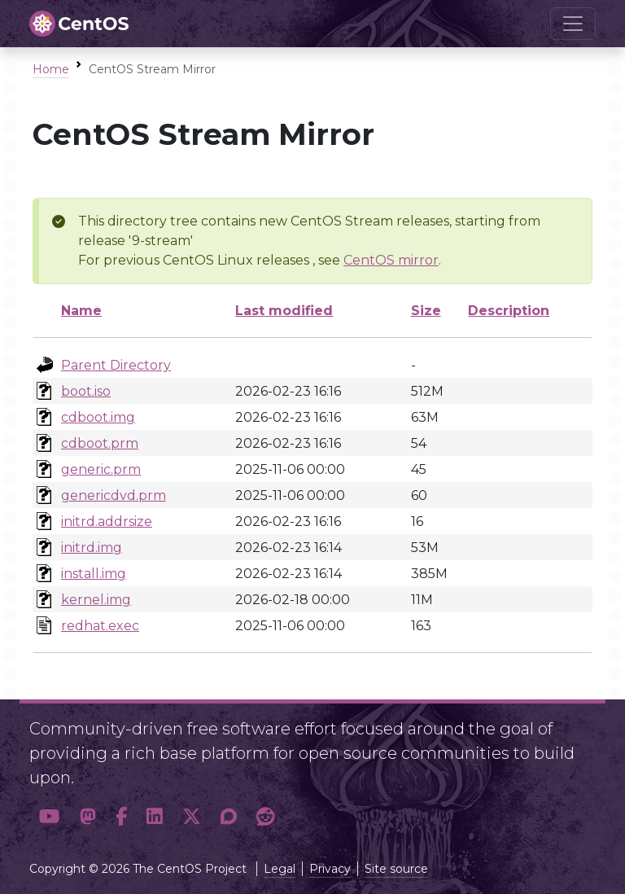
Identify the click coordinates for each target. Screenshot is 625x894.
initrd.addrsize (106, 521)
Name (81, 310)
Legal (279, 868)
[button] (49, 817)
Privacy (330, 868)
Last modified (284, 310)
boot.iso (86, 391)
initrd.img (91, 547)
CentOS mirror (391, 260)
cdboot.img (98, 417)
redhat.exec (100, 625)
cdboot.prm (99, 443)
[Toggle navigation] (573, 23)
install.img (93, 573)
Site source (396, 868)
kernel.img (96, 599)
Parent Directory (116, 365)
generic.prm (101, 469)
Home (51, 69)
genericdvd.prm (113, 495)
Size (426, 310)
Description (508, 310)
